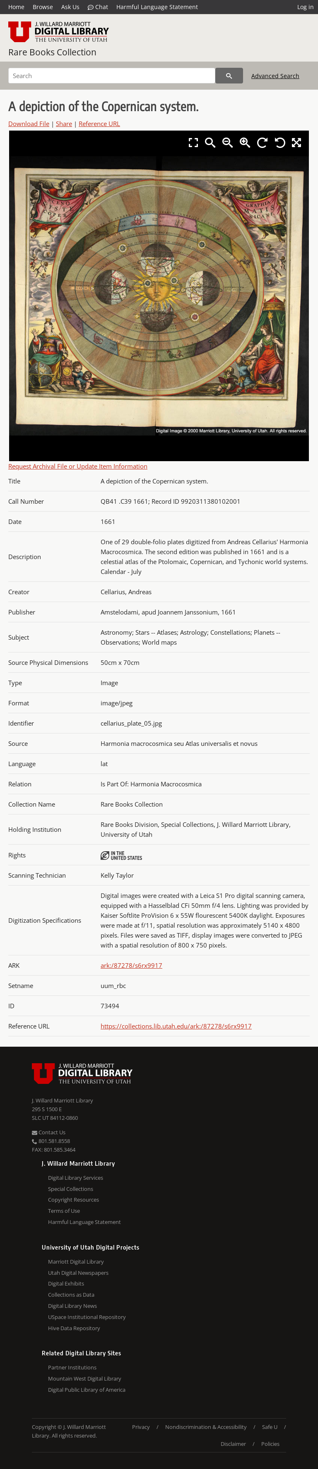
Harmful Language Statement (157, 7)
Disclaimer (233, 1444)
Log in (305, 7)
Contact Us (48, 1132)
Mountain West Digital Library (84, 1378)
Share (64, 123)
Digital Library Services (75, 1177)
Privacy (141, 1427)
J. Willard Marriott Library (62, 1100)
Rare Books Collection (52, 52)
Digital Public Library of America (86, 1389)
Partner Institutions (72, 1367)
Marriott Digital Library (76, 1261)
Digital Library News (72, 1305)
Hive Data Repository (74, 1328)
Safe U (269, 1427)
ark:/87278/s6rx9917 (131, 965)
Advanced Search (275, 76)
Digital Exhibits (66, 1283)
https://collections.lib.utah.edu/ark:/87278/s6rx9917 (176, 1026)
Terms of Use (64, 1210)
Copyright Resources (73, 1199)
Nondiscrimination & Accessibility (206, 1427)
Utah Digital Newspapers (78, 1272)
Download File (28, 123)
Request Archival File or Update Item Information (77, 466)
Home (16, 7)
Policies (270, 1444)
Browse (43, 7)
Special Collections (70, 1189)
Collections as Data (71, 1294)
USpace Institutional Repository (87, 1317)
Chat (98, 7)
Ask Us (70, 7)
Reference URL (99, 123)
